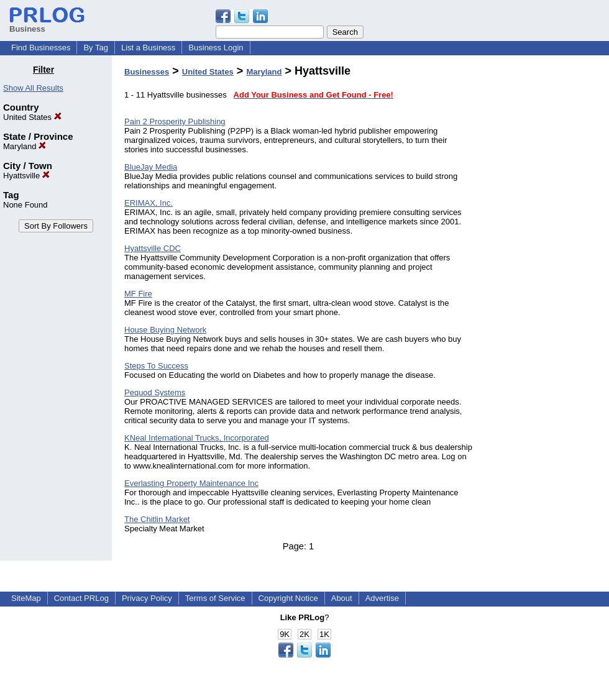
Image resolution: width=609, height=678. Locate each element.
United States (32, 117)
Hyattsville (26, 175)
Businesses (146, 71)
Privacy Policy (147, 598)
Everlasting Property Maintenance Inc (191, 483)
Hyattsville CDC (152, 248)
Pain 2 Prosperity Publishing (175, 121)
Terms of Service (215, 598)
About (341, 598)
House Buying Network (165, 329)
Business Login (215, 47)
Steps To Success (156, 365)
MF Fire (138, 293)
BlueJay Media (150, 167)
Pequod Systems (154, 392)
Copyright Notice (288, 598)
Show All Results (33, 88)
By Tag (95, 47)
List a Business (148, 47)
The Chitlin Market (157, 519)
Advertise (382, 598)
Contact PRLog (81, 598)
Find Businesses (40, 47)
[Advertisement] (545, 251)
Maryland (24, 146)
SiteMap (26, 598)
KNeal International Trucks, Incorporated (196, 437)
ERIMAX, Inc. (148, 203)
